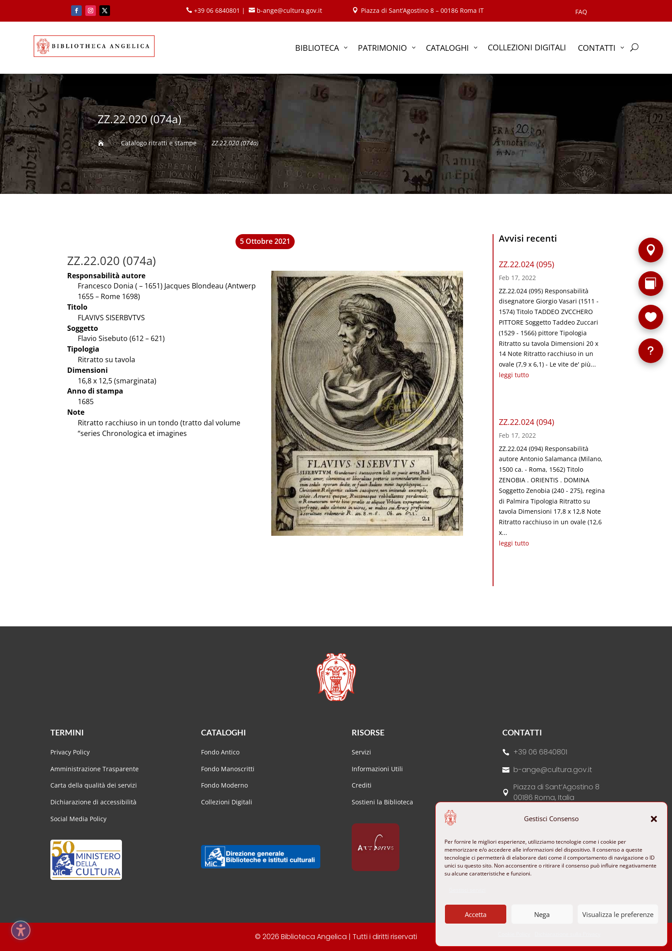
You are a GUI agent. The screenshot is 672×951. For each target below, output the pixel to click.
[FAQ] (650, 350)
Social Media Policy (78, 819)
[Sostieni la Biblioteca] (650, 317)
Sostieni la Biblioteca (382, 802)
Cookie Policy (514, 934)
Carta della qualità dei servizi (93, 785)
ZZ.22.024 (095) (526, 264)
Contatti (522, 732)
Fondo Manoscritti (227, 769)
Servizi (361, 752)
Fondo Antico (220, 752)
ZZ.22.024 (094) (526, 422)
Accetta (475, 914)
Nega (542, 914)
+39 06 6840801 (540, 752)
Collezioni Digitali (226, 802)
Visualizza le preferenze (617, 914)
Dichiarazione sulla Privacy (567, 934)
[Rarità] (650, 283)
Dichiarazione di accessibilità (94, 802)
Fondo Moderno (224, 785)
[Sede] (650, 250)
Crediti (362, 785)
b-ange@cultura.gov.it (552, 770)
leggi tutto (514, 375)
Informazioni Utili (377, 769)
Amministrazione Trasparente (94, 769)
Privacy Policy (70, 752)
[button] (653, 819)
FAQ (581, 12)
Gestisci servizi (467, 890)
